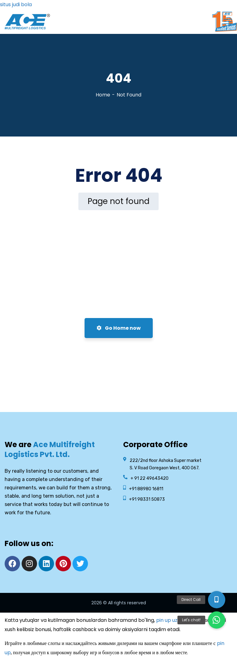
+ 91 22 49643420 (149, 478)
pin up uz (166, 620)
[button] (216, 620)
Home (103, 94)
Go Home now (119, 328)
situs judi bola (16, 4)
